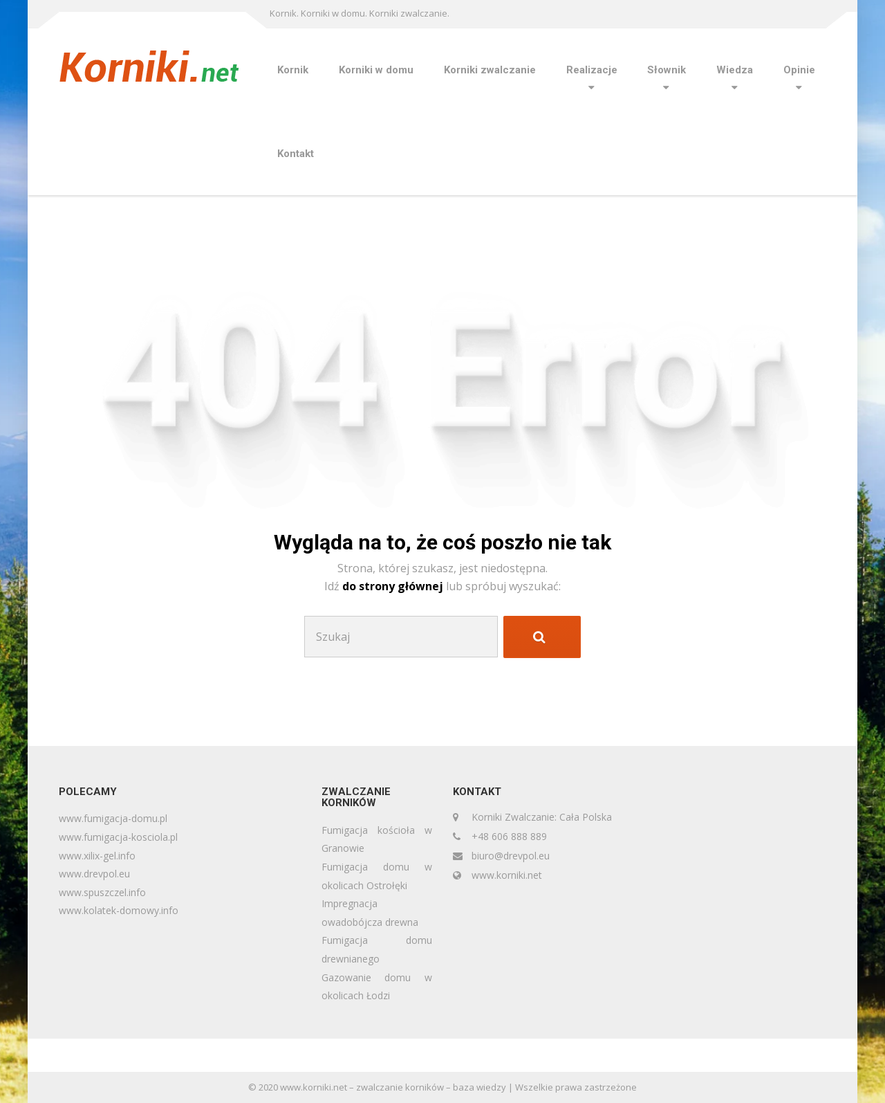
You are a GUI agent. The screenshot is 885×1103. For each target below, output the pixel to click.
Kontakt (295, 153)
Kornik (292, 70)
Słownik (666, 70)
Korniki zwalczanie (490, 70)
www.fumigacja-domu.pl (113, 818)
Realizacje (591, 70)
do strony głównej (394, 586)
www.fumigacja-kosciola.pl (118, 837)
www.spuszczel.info (102, 892)
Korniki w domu (376, 70)
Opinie (799, 70)
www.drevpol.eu (94, 873)
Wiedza (734, 70)
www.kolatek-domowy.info (118, 910)
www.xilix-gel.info (97, 855)
